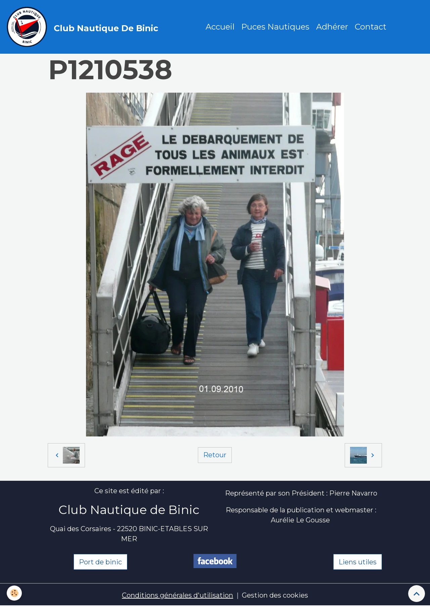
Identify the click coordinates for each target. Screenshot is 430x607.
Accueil (220, 27)
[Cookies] (14, 593)
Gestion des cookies (275, 595)
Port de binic (100, 562)
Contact (370, 27)
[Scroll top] (416, 593)
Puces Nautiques (275, 27)
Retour (214, 455)
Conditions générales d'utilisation (177, 595)
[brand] (84, 27)
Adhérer (332, 27)
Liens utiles (358, 562)
